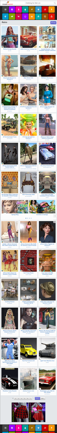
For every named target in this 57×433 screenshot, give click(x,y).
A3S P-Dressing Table (28, 194)
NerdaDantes (48, 381)
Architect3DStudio (29, 196)
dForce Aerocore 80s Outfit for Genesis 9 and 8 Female (28, 232)
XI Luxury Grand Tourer (47, 165)
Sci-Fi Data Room (28, 260)
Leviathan (47, 139)
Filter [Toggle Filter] (54, 22)
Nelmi (48, 109)
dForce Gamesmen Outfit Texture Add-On (10, 166)
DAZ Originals (7, 168)
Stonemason (29, 79)
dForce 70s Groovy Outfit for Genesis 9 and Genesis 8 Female (47, 319)
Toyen (48, 234)
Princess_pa (10, 321)
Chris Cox (29, 234)
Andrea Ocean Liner (28, 378)
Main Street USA (28, 78)
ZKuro (29, 109)
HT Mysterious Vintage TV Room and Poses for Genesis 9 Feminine (9, 108)
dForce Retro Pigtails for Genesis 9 (47, 232)
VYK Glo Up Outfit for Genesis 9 (28, 137)
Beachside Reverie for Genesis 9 (9, 78)
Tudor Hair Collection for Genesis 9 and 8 (47, 290)
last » (42, 386)
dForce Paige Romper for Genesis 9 (47, 107)
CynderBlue (29, 321)
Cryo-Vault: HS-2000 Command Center (47, 261)
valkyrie (10, 234)
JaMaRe (10, 352)
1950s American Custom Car (28, 49)
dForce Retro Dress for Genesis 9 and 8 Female (10, 261)
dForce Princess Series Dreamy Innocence (9, 318)
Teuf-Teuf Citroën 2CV (28, 348)
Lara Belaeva (48, 292)
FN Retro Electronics (47, 78)
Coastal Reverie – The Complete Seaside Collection (47, 49)
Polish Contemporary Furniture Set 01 (28, 290)
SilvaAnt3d (10, 290)
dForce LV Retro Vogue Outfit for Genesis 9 (47, 137)
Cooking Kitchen (9, 289)
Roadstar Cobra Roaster (10, 378)
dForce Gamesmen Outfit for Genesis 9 (28, 166)
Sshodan (10, 263)
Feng (48, 79)
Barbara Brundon (13, 168)
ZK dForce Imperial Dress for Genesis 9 (28, 107)
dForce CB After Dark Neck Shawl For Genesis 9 (28, 318)
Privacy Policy (21, 431)
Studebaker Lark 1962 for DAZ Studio (47, 379)
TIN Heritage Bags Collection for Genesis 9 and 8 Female (9, 195)
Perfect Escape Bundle (9, 49)
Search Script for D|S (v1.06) (42, 428)
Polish (29, 292)
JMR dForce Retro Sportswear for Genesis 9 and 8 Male (9, 350)
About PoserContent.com (28, 431)
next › (37, 386)
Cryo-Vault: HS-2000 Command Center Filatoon (47, 195)
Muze (48, 197)
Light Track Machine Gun (47, 348)
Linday (10, 50)
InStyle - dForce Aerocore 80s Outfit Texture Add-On (9, 232)
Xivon (50, 167)
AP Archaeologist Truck (9, 137)
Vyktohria (28, 139)
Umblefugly (34, 168)
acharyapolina (10, 138)
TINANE (10, 197)
